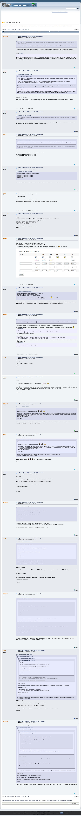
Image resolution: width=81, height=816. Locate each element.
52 (9, 29)
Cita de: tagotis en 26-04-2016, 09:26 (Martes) (23, 40)
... (6, 29)
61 (19, 29)
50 (7, 29)
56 (13, 29)
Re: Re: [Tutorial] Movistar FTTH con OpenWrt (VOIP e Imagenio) (31, 650)
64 (23, 29)
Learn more (66, 813)
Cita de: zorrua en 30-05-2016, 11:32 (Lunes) (23, 725)
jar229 (48, 800)
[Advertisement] (40, 18)
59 (17, 29)
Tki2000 (50, 800)
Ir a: (67, 803)
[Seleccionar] (21, 53)
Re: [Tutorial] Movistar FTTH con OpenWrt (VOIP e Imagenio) (30, 36)
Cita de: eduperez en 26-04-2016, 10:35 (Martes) (24, 74)
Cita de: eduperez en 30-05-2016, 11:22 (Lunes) (24, 654)
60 (18, 29)
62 (20, 29)
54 (11, 29)
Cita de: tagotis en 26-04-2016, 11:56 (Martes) (23, 115)
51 (8, 29)
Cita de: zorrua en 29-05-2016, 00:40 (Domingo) (27, 660)
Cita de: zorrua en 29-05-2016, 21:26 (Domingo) (24, 596)
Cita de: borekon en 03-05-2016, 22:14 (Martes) (24, 291)
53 (10, 29)
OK (61, 813)
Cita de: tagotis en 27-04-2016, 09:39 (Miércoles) (24, 171)
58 (16, 29)
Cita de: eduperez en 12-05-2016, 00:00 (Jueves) (24, 437)
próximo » (77, 797)
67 (25, 29)
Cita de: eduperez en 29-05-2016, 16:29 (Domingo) (24, 541)
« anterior (73, 797)
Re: (18, 192)
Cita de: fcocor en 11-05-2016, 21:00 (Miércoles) (24, 406)
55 (12, 29)
